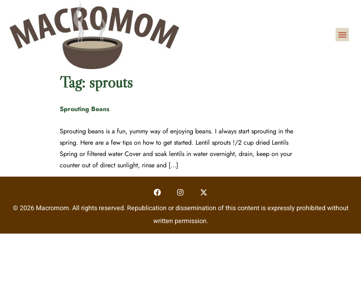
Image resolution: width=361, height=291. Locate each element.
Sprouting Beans (84, 109)
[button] (342, 34)
